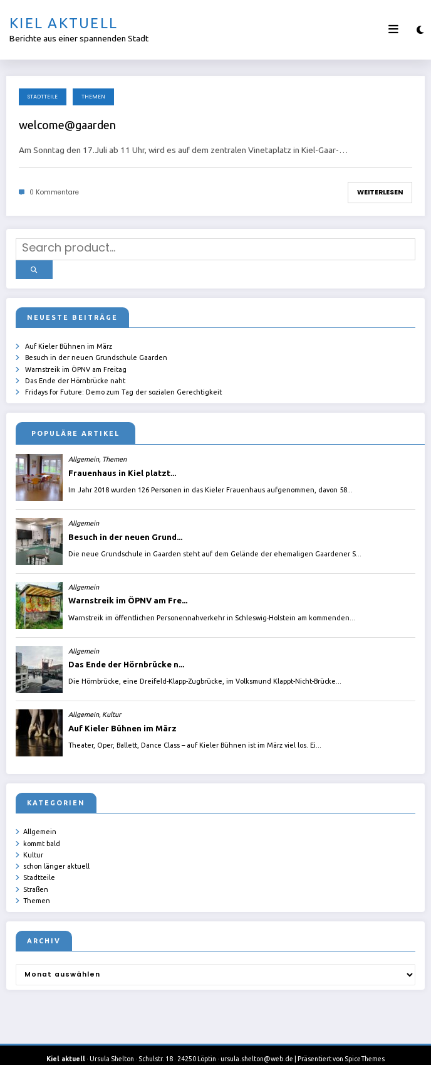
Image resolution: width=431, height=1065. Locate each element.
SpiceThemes (365, 1046)
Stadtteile (43, 96)
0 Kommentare (54, 192)
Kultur (33, 845)
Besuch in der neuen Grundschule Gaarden (96, 351)
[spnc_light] (420, 29)
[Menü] (393, 29)
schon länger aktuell (56, 855)
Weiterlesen (380, 192)
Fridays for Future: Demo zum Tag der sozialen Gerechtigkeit (123, 384)
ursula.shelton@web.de (257, 1046)
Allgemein (39, 823)
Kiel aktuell (63, 23)
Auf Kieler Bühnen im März (68, 340)
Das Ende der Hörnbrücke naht (75, 373)
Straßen (35, 877)
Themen (93, 96)
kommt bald (41, 833)
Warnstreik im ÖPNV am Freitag (76, 362)
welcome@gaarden (67, 125)
